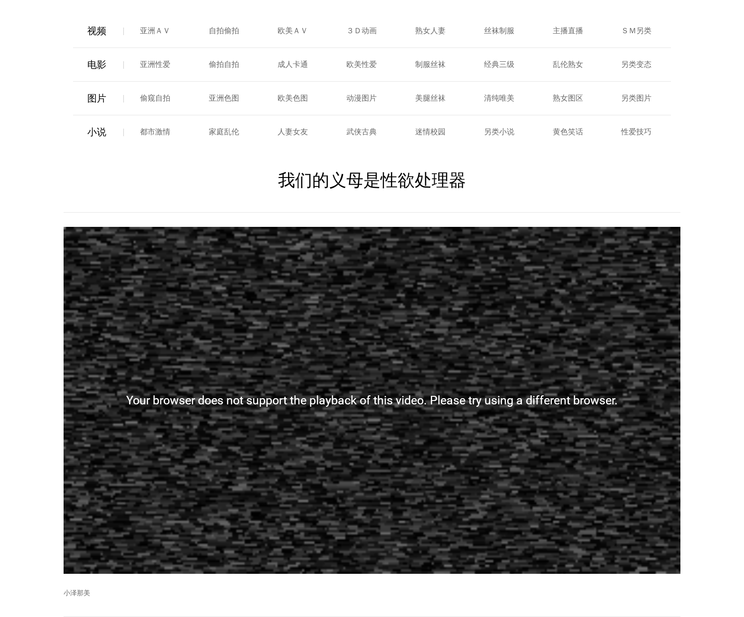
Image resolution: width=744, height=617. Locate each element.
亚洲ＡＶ (155, 31)
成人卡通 (293, 64)
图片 (96, 98)
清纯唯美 (499, 98)
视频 (96, 31)
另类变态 (636, 64)
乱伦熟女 (568, 64)
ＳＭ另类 (636, 31)
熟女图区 (568, 98)
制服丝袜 (430, 64)
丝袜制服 (499, 31)
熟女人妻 (430, 31)
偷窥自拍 (155, 98)
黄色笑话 (568, 132)
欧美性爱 (361, 64)
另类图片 (636, 98)
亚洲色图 (224, 98)
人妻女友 (293, 132)
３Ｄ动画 (361, 31)
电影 (96, 64)
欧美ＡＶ (293, 31)
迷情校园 (430, 132)
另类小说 (499, 132)
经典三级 (499, 64)
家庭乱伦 (224, 132)
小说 (96, 132)
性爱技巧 (636, 132)
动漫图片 (361, 98)
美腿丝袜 (430, 98)
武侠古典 (361, 132)
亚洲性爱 (155, 64)
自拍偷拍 (224, 31)
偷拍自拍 (224, 64)
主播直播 (568, 31)
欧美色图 (293, 98)
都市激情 (155, 132)
